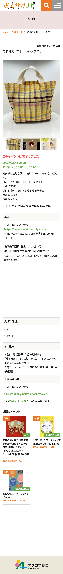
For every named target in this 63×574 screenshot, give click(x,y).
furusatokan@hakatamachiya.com (25, 394)
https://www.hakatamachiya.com (25, 229)
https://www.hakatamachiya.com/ (30, 206)
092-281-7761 (17, 400)
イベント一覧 (17, 31)
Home (5, 31)
